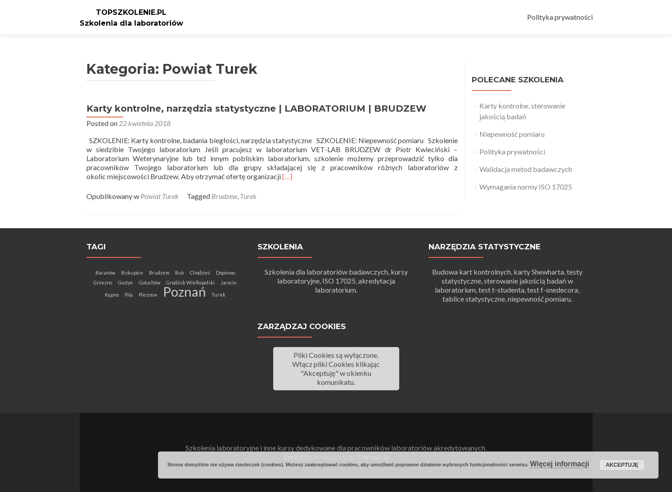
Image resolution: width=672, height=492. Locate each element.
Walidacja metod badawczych (525, 169)
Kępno (112, 295)
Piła (129, 295)
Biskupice (132, 272)
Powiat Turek (159, 196)
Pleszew (148, 295)
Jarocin (229, 282)
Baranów (105, 272)
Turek (248, 196)
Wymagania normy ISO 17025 (525, 186)
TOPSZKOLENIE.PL (131, 12)
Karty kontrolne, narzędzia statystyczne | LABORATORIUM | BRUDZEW (256, 108)
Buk (179, 272)
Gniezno (102, 282)
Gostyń (125, 282)
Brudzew (224, 196)
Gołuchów (149, 282)
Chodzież (200, 272)
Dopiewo (225, 272)
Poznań (184, 291)
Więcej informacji (559, 464)
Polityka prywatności (560, 17)
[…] (287, 176)
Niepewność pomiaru (512, 134)
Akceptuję (622, 465)
